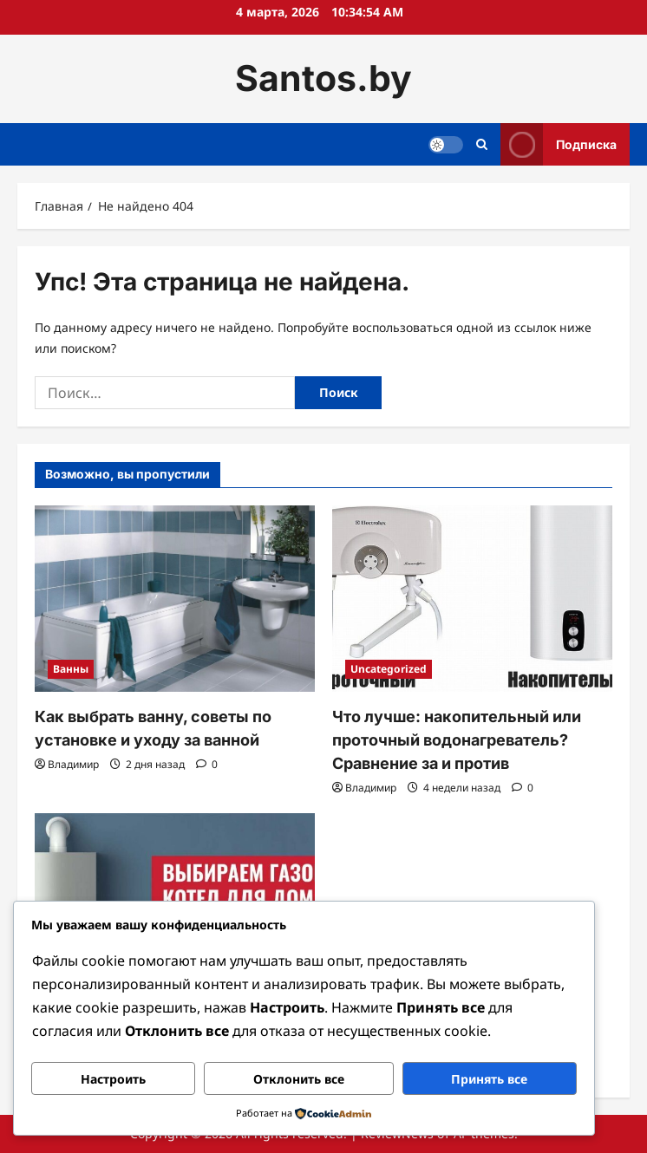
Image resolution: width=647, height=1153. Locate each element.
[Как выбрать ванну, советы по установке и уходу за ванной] (175, 598)
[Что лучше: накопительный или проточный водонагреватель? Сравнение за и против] (472, 598)
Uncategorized (388, 668)
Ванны (70, 668)
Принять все (489, 1079)
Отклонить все (298, 1079)
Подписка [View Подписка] (558, 144)
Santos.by (323, 78)
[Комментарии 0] (207, 764)
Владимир (73, 764)
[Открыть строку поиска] (481, 144)
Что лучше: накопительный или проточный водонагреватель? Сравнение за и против (456, 739)
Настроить (113, 1079)
